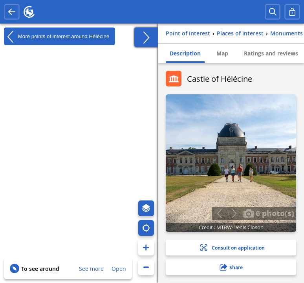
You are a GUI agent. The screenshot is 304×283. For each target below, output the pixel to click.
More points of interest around (56, 36)
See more (91, 268)
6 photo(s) (268, 213)
